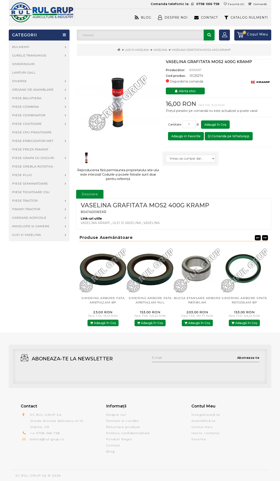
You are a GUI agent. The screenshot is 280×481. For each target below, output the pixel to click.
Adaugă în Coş (215, 125)
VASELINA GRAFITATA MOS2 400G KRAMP (201, 49)
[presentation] (185, 370)
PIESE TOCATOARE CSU (31, 192)
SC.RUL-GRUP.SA (31, 475)
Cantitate (174, 124)
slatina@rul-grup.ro (47, 439)
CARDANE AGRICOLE (29, 218)
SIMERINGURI (23, 64)
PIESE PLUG (22, 175)
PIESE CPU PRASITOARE (32, 132)
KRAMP (195, 70)
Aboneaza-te (248, 358)
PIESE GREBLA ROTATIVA (32, 166)
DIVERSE (19, 81)
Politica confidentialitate (128, 433)
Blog (143, 17)
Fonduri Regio (119, 439)
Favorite (198, 439)
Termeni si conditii (122, 421)
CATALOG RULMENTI (246, 17)
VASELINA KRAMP (95, 223)
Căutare (209, 35)
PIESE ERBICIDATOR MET (32, 141)
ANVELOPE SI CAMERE (30, 226)
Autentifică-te (203, 421)
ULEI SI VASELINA (137, 49)
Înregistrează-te (205, 415)
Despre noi (116, 415)
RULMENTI (20, 47)
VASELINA (160, 49)
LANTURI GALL (24, 72)
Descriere (90, 194)
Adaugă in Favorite (186, 136)
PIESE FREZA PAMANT (30, 149)
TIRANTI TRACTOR (26, 209)
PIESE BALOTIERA (26, 98)
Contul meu (202, 427)
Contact (206, 17)
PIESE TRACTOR (25, 201)
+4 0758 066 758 (45, 433)
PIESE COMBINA (25, 107)
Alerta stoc (185, 91)
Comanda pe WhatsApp (228, 136)
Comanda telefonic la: (185, 4)
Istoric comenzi (205, 433)
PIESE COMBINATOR (29, 115)
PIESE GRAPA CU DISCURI (33, 158)
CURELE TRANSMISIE (29, 55)
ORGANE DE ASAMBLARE (33, 90)
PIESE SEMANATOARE (30, 183)
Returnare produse (123, 427)
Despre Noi (173, 17)
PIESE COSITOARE (27, 124)
